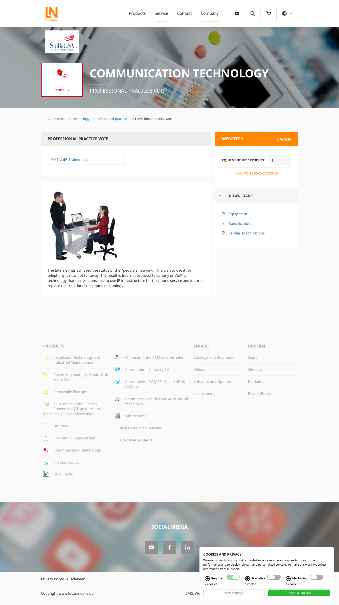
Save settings (234, 593)
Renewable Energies (70, 391)
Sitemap (255, 369)
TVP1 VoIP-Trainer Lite (69, 159)
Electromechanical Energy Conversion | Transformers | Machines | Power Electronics (73, 409)
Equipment (238, 213)
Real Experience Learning (141, 428)
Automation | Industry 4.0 (147, 369)
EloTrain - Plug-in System (74, 438)
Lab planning (205, 393)
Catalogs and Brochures (214, 357)
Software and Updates (213, 381)
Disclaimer (257, 381)
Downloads (240, 195)
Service (161, 13)
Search (254, 357)
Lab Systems (135, 415)
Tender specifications (247, 233)
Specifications (240, 223)
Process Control (67, 462)
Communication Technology (179, 73)
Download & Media (136, 440)
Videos (199, 369)
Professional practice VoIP (128, 90)
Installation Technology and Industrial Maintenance (76, 360)
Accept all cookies (299, 593)
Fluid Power (63, 474)
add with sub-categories (256, 173)
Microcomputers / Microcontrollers (155, 357)
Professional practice (111, 119)
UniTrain (60, 426)
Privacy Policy (259, 393)
